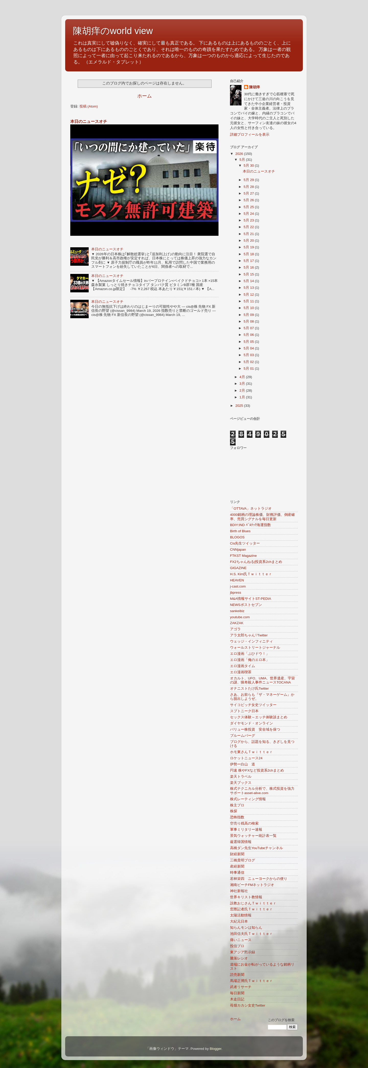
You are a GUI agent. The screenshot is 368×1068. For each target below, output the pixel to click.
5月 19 (249, 247)
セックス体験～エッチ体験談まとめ (258, 717)
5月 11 (249, 301)
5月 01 (249, 368)
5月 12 (249, 294)
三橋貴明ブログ (242, 860)
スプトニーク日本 (244, 711)
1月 (242, 397)
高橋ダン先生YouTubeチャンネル (256, 848)
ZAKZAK (237, 623)
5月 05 (249, 342)
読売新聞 (237, 975)
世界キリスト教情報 (246, 897)
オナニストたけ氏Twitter (249, 688)
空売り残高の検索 (244, 823)
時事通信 (237, 872)
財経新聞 (237, 854)
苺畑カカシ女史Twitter (247, 1005)
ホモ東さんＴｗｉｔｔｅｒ (251, 752)
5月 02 (249, 362)
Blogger (215, 1049)
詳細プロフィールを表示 (249, 134)
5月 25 (249, 207)
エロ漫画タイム (242, 666)
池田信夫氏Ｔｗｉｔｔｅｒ (251, 934)
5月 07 (249, 328)
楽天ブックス (240, 783)
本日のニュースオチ (88, 121)
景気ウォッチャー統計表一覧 (253, 836)
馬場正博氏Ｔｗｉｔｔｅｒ (251, 981)
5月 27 (249, 193)
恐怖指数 (237, 817)
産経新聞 (237, 866)
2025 (239, 406)
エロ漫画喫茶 (240, 672)
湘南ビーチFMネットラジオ (252, 885)
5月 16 (249, 267)
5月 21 (249, 234)
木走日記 (237, 999)
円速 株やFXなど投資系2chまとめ (257, 770)
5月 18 (249, 254)
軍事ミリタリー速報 (246, 829)
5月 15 (249, 274)
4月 (242, 377)
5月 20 (249, 240)
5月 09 (249, 315)
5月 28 (249, 187)
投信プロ (237, 946)
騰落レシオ (239, 958)
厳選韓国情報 (240, 842)
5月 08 (249, 321)
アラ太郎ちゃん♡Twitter (249, 635)
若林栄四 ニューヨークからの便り (258, 879)
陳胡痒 (254, 87)
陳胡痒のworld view (113, 31)
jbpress (235, 592)
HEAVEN (237, 580)
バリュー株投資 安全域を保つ (255, 729)
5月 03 (249, 355)
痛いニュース (240, 940)
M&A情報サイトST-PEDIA (250, 599)
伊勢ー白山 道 (242, 764)
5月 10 (249, 308)
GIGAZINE (238, 568)
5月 (242, 160)
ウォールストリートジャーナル (255, 647)
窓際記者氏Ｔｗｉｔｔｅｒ (251, 909)
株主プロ (237, 805)
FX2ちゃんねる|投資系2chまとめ (256, 562)
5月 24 (249, 214)
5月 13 (249, 288)
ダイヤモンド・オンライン (251, 723)
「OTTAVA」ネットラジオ (251, 508)
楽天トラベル (240, 776)
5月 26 (249, 200)
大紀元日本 (239, 921)
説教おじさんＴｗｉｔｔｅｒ (253, 903)
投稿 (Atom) (88, 106)
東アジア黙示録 (242, 952)
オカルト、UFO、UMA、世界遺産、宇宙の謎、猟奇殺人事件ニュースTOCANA (262, 680)
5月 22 (249, 227)
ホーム (144, 96)
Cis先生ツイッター (245, 543)
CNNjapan (238, 549)
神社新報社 (239, 891)
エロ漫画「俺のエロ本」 (249, 660)
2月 (242, 390)
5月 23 (249, 220)
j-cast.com (238, 586)
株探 (233, 811)
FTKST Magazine (243, 556)
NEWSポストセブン (246, 605)
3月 (242, 384)
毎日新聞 (237, 993)
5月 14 (249, 281)
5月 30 (249, 165)
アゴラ (235, 629)
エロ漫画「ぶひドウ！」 (249, 654)
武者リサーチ (240, 987)
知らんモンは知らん (246, 928)
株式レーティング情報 (248, 799)
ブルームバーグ (242, 736)
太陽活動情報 (240, 915)
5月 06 (249, 335)
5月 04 (249, 348)
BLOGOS (237, 537)
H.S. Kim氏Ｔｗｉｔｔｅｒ (251, 574)
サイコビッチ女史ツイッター (253, 705)
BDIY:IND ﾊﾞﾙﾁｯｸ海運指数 (250, 525)
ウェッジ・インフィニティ (251, 641)
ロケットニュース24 (246, 758)
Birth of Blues (240, 531)
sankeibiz (237, 611)
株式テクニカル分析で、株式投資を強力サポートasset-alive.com (262, 791)
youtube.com (240, 617)
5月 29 (249, 180)
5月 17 (249, 261)
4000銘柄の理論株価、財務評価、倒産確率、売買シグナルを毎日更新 (262, 517)
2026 (239, 154)
